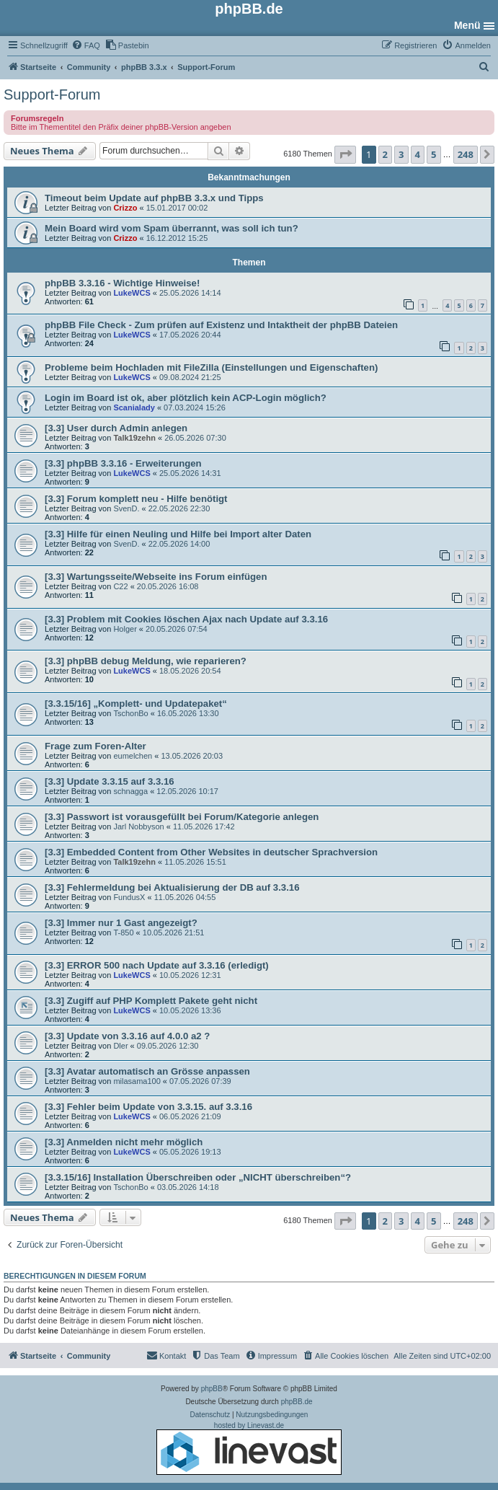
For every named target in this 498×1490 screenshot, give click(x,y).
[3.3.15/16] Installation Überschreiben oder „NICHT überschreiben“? (198, 1177)
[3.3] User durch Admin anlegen (116, 428)
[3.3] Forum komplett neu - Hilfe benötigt (136, 498)
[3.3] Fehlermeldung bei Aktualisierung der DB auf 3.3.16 (172, 887)
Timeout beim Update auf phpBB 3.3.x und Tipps (154, 198)
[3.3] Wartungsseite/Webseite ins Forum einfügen (156, 576)
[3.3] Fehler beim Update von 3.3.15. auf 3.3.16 (148, 1106)
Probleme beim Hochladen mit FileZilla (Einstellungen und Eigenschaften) (211, 367)
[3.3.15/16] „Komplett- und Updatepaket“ (136, 703)
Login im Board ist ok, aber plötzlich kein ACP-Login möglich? (185, 397)
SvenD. (126, 508)
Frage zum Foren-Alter (95, 746)
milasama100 (136, 1081)
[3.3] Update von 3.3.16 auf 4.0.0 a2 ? (127, 1036)
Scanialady (133, 407)
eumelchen (132, 755)
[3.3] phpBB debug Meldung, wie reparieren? (145, 661)
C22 (120, 586)
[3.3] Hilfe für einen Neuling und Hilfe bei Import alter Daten (178, 534)
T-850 (123, 932)
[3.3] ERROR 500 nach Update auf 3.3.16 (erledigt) (157, 965)
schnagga (130, 791)
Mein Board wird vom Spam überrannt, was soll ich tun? (171, 228)
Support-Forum (52, 94)
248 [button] (465, 154)
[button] (345, 154)
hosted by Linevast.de (249, 1448)
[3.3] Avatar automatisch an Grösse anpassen (147, 1071)
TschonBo (130, 713)
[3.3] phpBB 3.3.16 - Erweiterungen (123, 463)
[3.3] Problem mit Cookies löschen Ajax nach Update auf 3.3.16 (186, 619)
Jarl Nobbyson (138, 826)
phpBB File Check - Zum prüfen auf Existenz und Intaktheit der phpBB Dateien (221, 324)
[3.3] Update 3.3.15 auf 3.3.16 (109, 781)
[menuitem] (85, 45)
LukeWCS (131, 292)
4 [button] (417, 154)
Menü (467, 25)
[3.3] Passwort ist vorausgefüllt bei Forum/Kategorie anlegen (182, 816)
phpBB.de (297, 1402)
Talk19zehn (134, 437)
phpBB (212, 1389)
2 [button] (385, 154)
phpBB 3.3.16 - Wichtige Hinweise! (122, 283)
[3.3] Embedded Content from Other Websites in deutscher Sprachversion (211, 852)
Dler (120, 1045)
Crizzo (125, 207)
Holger (124, 629)
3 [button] (401, 154)
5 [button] (433, 154)
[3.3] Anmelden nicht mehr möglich (124, 1142)
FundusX (129, 897)
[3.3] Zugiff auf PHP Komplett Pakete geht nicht (151, 1000)
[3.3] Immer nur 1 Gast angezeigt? (121, 922)
